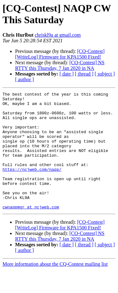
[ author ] (24, 79)
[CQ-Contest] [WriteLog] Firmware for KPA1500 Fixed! (59, 54)
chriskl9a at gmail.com (58, 35)
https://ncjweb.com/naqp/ (32, 185)
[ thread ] (84, 73)
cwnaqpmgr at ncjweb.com (31, 230)
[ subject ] (105, 73)
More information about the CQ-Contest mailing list (55, 287)
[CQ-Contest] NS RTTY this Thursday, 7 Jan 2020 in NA (59, 65)
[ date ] (66, 73)
